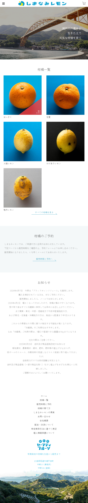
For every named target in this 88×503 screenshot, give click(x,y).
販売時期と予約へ (44, 259)
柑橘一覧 (44, 399)
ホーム (44, 395)
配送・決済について (44, 424)
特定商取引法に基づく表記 (44, 428)
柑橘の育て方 (44, 408)
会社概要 (44, 420)
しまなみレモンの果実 (44, 412)
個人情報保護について (44, 432)
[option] (44, 33)
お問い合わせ (44, 416)
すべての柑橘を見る (44, 212)
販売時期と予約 (44, 404)
